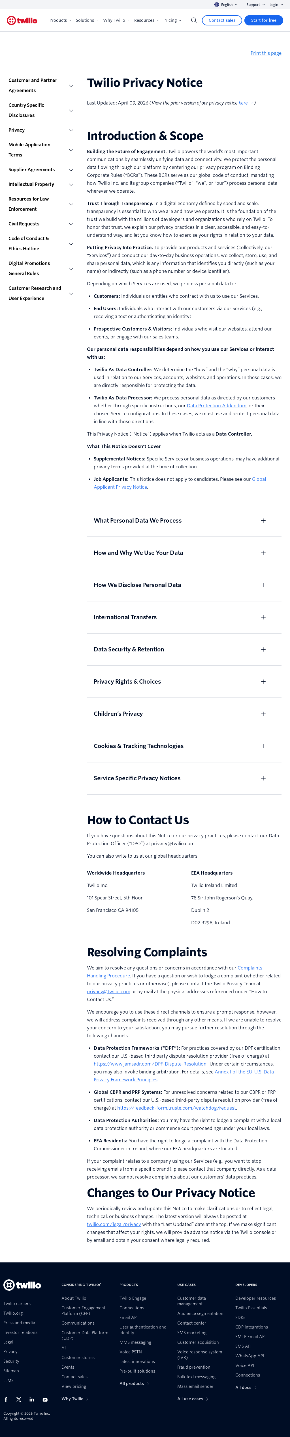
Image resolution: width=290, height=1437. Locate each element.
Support (256, 5)
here (246, 103)
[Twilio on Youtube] (46, 1399)
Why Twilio (116, 20)
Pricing (172, 20)
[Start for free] (263, 20)
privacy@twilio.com (108, 991)
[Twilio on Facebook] (7, 1399)
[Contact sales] (222, 20)
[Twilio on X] (20, 1399)
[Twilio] (22, 20)
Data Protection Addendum (216, 405)
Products (60, 20)
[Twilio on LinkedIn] (33, 1399)
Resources (146, 20)
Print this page (266, 53)
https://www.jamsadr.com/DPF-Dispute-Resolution (150, 1064)
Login (276, 5)
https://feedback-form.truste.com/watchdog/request (176, 1108)
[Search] (194, 20)
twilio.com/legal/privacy (114, 1224)
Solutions (87, 20)
